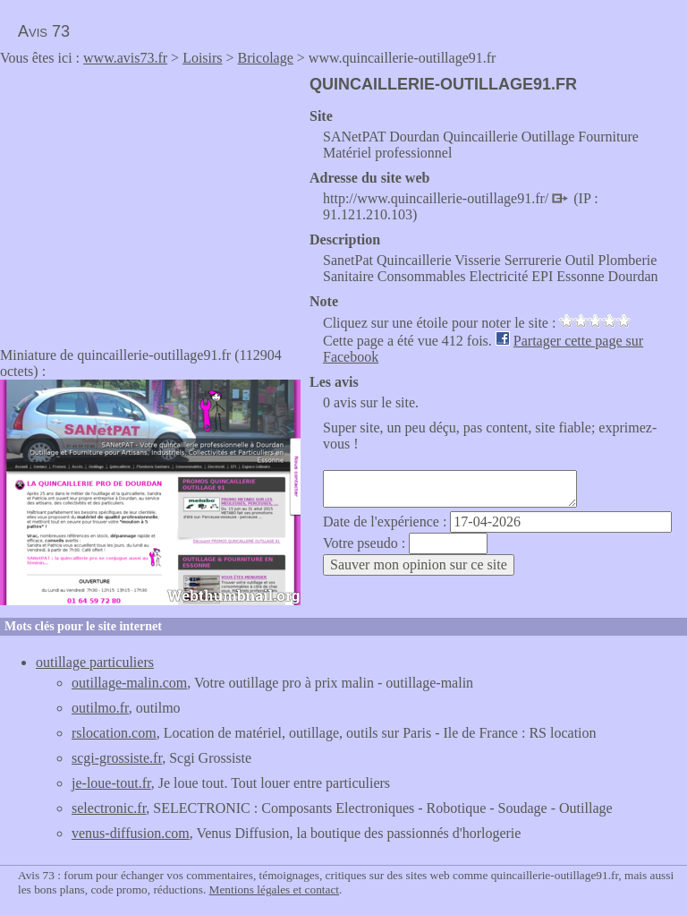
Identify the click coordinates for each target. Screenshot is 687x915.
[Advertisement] (150, 200)
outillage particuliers (95, 662)
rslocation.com (114, 732)
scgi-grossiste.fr (117, 757)
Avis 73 (44, 31)
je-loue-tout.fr (111, 783)
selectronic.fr (109, 808)
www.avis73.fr (125, 57)
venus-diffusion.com (131, 833)
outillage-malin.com (129, 682)
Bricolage (265, 57)
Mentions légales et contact (274, 889)
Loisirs (202, 57)
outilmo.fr (100, 707)
